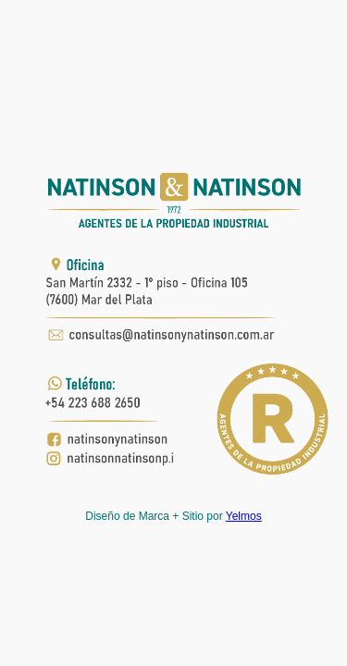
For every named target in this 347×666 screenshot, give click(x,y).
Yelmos (244, 516)
